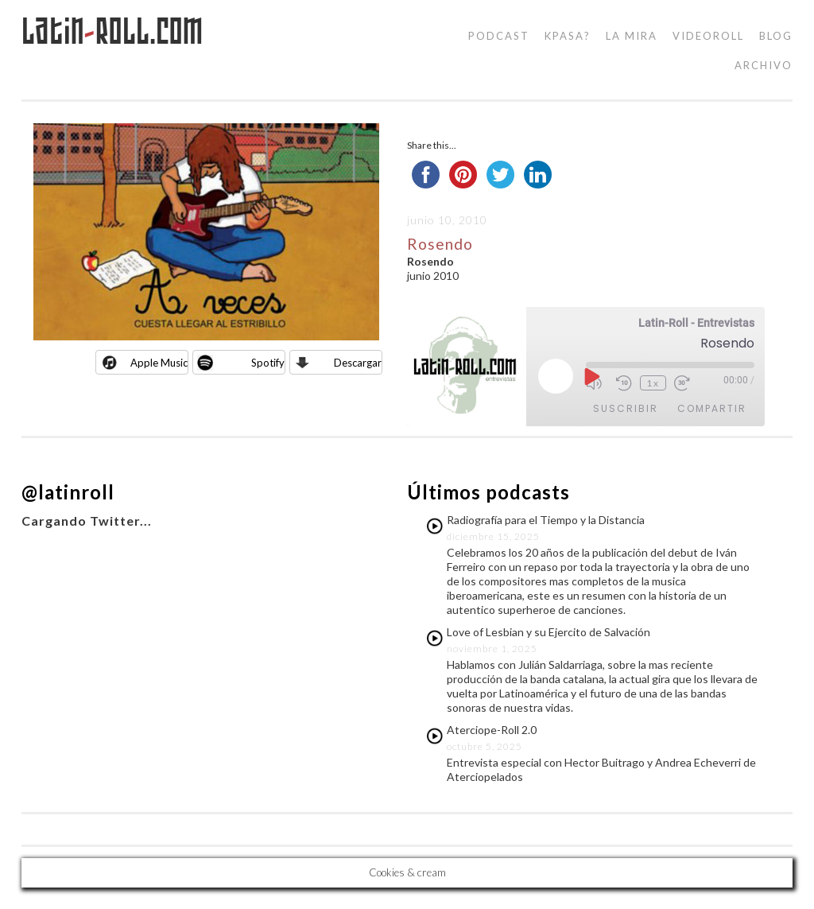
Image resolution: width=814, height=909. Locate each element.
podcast (498, 35)
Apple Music (159, 362)
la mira (631, 35)
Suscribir (625, 408)
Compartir (711, 408)
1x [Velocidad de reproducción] (653, 383)
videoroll (708, 35)
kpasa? (568, 35)
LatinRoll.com (112, 31)
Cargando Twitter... (86, 520)
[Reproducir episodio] (590, 376)
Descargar (358, 362)
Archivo (764, 65)
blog (776, 35)
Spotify (268, 362)
